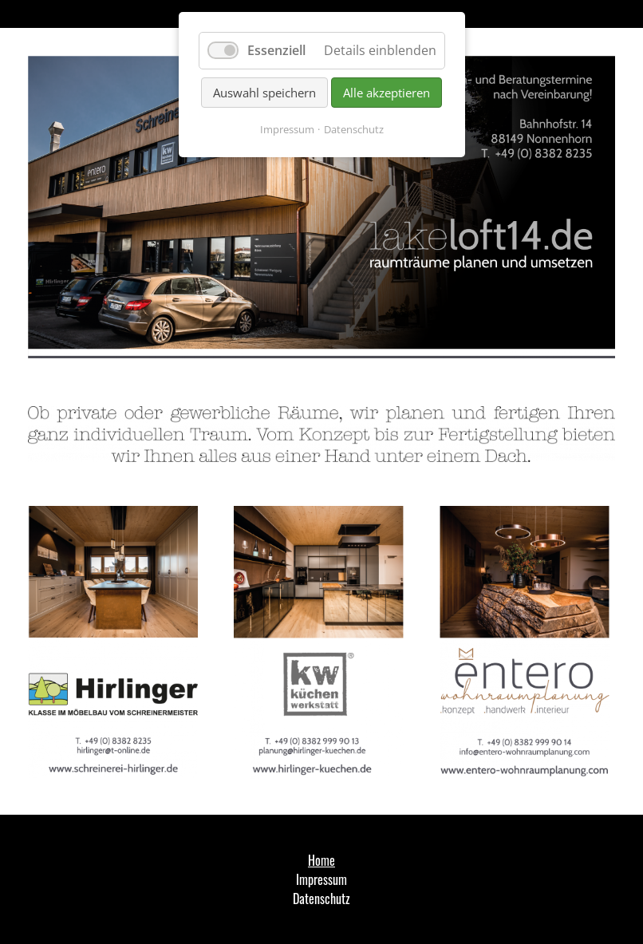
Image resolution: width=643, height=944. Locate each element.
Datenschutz (354, 129)
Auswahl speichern (264, 93)
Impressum (287, 129)
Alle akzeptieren (386, 93)
